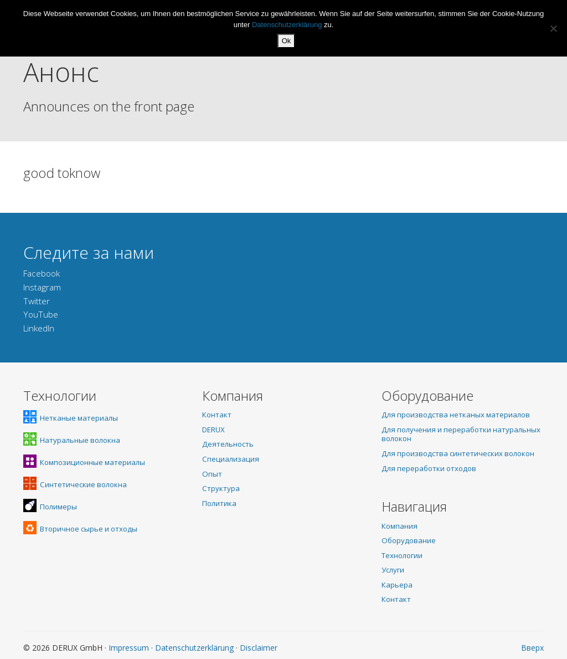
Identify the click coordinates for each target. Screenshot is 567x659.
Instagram (42, 287)
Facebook (41, 273)
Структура (221, 488)
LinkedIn (38, 328)
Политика (219, 503)
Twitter (36, 301)
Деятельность (228, 444)
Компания (399, 526)
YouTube (40, 314)
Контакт (216, 415)
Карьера (397, 585)
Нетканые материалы (70, 418)
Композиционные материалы (84, 462)
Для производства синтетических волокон (458, 453)
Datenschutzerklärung (194, 647)
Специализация (230, 459)
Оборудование (409, 540)
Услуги (393, 570)
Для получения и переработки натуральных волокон (461, 434)
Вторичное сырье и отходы (80, 529)
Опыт (212, 474)
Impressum (129, 647)
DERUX (213, 430)
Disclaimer (258, 647)
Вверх (532, 647)
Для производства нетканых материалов (456, 415)
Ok (286, 41)
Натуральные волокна (71, 440)
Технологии (402, 555)
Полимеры (50, 507)
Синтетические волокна (75, 484)
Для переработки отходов (429, 468)
